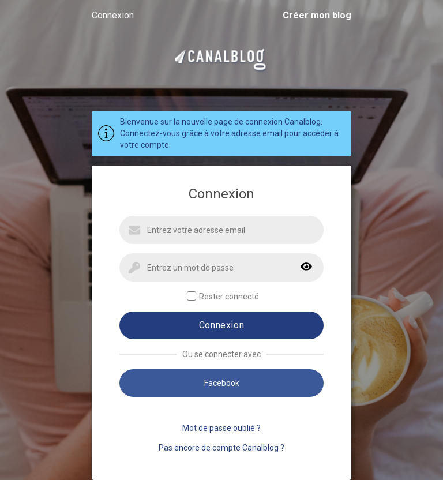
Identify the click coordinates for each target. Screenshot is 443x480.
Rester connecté (223, 296)
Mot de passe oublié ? (221, 428)
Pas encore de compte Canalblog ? (221, 447)
